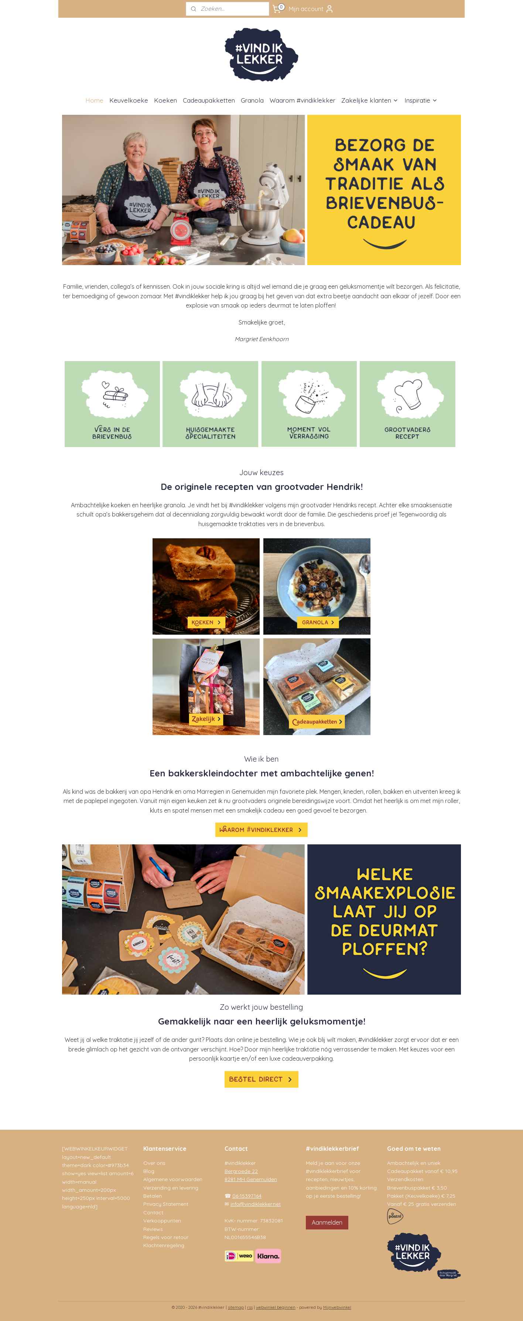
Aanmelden (327, 1222)
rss (250, 1307)
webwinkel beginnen (275, 1307)
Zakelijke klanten (370, 100)
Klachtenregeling (163, 1245)
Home (94, 100)
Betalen (152, 1196)
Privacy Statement (165, 1204)
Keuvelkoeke (128, 100)
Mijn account (311, 8)
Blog (148, 1171)
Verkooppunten (162, 1220)
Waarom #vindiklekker (302, 100)
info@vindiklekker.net (255, 1204)
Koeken (165, 100)
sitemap (236, 1307)
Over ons (154, 1163)
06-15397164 (247, 1196)
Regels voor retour (165, 1237)
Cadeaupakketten (209, 100)
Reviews (153, 1229)
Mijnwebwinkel (337, 1307)
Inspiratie (421, 100)
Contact (153, 1212)
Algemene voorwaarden (172, 1179)
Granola (252, 100)
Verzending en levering (170, 1187)
